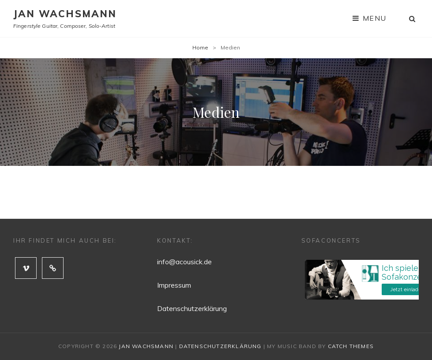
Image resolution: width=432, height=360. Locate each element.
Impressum (174, 285)
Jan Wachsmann (65, 14)
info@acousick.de (184, 261)
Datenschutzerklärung (192, 308)
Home (200, 47)
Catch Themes (351, 346)
